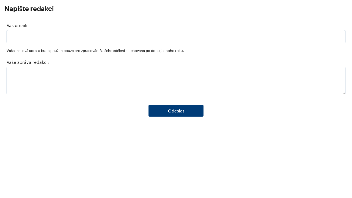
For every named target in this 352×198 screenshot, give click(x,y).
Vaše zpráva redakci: (28, 62)
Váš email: (17, 25)
